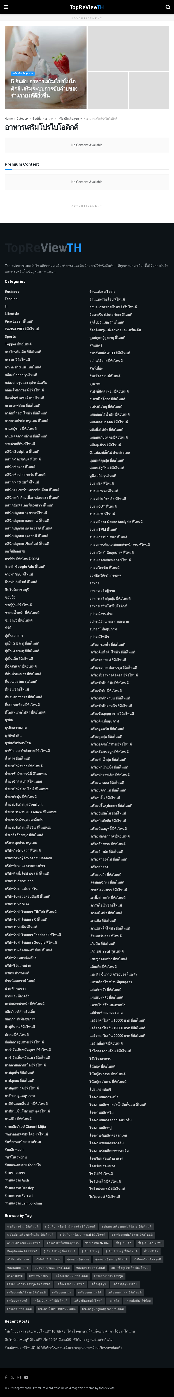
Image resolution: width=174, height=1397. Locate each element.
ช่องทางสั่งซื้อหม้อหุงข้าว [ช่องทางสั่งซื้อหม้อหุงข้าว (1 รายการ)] (63, 1243)
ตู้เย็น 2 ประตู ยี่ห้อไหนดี (22, 643)
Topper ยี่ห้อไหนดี (18, 344)
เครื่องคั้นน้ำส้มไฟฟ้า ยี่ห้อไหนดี (112, 652)
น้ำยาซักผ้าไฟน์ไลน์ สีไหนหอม (27, 789)
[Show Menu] (6, 7)
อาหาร (49, 118)
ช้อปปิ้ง (36, 118)
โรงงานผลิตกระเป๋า (103, 1097)
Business (12, 291)
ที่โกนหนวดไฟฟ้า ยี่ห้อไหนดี (25, 712)
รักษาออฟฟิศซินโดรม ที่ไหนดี (26, 1134)
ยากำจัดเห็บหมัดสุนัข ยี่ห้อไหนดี (28, 1050)
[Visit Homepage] (86, 7)
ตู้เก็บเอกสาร (14, 635)
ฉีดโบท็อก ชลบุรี (17, 589)
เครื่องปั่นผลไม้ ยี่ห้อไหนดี (107, 813)
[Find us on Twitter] (12, 1377)
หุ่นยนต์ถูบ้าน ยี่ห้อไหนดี (106, 468)
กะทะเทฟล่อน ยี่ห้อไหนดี (22, 405)
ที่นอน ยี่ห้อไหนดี (17, 689)
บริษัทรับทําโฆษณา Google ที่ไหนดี (31, 942)
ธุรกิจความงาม (16, 727)
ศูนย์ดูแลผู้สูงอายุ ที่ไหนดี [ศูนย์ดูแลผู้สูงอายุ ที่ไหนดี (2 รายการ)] (111, 1259)
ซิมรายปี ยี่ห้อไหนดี (18, 620)
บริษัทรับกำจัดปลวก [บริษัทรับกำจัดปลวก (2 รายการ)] (48, 1259)
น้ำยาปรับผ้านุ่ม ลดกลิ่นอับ (24, 819)
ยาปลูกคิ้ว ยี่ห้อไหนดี (19, 1073)
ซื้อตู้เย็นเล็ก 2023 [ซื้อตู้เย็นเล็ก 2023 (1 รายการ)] (150, 1243)
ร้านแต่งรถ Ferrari (19, 1195)
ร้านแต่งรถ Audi (17, 1180)
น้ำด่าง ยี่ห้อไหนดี (17, 758)
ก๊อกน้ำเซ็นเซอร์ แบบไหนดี (24, 398)
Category (23, 118)
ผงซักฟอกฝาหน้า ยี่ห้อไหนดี (24, 1004)
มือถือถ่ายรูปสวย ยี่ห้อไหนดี (24, 1042)
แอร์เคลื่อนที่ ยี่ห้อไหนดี (106, 1043)
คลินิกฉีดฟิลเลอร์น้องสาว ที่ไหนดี (29, 505)
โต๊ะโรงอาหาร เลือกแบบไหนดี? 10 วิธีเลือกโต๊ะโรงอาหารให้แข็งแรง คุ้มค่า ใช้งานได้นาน (70, 1331)
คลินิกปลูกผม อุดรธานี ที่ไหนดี (26, 536)
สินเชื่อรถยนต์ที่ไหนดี (104, 376)
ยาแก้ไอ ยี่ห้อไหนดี (18, 1119)
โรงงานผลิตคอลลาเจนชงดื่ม (110, 1120)
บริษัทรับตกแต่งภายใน (21, 888)
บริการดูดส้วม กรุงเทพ (21, 842)
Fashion (11, 299)
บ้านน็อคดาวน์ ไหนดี (20, 981)
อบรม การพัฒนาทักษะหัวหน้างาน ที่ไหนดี (119, 544)
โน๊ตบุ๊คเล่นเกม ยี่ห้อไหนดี (107, 1081)
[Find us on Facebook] (6, 1377)
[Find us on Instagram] (19, 1377)
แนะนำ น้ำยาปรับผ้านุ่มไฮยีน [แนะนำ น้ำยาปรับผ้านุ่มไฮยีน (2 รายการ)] (57, 1309)
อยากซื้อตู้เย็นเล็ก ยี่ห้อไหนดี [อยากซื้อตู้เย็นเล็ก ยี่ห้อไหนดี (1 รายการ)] (130, 1268)
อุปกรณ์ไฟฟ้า (99, 637)
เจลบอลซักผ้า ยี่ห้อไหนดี (106, 882)
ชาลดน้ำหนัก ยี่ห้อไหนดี (22, 612)
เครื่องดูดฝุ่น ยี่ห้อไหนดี (105, 736)
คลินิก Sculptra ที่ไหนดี (22, 451)
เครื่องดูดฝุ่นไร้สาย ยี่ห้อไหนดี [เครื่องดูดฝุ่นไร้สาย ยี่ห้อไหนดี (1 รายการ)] (26, 1293)
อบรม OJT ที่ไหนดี (103, 506)
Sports (10, 336)
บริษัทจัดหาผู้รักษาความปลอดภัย (28, 858)
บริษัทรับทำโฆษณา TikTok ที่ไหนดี (30, 911)
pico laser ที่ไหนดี (19, 321)
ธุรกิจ (9, 720)
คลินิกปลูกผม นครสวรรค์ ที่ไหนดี (28, 528)
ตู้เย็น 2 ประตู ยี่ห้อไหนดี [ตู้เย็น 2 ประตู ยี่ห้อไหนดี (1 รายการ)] (59, 1251)
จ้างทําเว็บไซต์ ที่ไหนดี (21, 582)
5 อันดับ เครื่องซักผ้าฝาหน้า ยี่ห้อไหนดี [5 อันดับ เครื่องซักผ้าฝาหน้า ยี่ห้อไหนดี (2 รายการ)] (70, 1227)
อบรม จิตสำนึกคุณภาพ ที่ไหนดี (111, 552)
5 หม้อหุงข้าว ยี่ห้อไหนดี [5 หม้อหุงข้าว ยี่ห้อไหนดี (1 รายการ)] (23, 1227)
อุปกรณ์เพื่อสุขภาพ (103, 629)
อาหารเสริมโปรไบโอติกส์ (101, 118)
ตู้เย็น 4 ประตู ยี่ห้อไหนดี (22, 651)
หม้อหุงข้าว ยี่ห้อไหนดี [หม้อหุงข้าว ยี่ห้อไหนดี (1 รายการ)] (90, 1268)
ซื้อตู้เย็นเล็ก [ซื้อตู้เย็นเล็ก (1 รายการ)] (124, 1243)
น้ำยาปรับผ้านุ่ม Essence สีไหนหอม (31, 812)
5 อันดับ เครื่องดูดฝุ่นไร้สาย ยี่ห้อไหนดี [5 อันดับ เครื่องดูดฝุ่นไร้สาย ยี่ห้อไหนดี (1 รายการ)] (126, 1227)
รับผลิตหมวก (14, 1149)
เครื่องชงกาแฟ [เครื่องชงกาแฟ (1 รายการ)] (38, 1276)
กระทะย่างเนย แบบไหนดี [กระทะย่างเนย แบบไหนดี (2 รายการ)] (23, 1243)
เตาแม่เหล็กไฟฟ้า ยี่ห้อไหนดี (109, 928)
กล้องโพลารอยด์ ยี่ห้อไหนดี (24, 390)
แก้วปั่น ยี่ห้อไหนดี (102, 943)
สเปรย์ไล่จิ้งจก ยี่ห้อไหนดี (107, 399)
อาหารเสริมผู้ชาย (102, 591)
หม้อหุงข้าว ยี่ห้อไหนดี (105, 445)
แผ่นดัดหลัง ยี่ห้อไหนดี (105, 989)
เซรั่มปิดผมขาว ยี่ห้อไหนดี (108, 890)
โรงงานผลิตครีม (101, 1112)
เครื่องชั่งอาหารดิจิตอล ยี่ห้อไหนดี (113, 675)
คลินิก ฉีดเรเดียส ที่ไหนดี (23, 459)
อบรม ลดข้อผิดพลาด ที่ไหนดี (110, 560)
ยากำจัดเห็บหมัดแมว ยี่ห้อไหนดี (27, 1057)
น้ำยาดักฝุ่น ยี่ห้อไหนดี (21, 796)
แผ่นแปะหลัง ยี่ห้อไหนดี (106, 997)
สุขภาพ (94, 383)
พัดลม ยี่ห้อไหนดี (17, 1034)
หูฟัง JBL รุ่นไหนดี (102, 475)
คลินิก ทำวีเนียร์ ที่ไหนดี (22, 482)
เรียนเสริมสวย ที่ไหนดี (105, 936)
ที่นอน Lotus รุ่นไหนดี (21, 681)
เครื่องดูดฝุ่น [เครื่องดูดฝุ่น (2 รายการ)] (98, 1284)
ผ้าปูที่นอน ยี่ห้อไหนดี (20, 1027)
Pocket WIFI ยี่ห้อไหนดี (22, 329)
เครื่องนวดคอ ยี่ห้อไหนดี (106, 782)
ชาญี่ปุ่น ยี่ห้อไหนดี (18, 605)
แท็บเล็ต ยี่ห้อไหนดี (103, 966)
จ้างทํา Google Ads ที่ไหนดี (25, 566)
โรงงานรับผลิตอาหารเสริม (109, 1150)
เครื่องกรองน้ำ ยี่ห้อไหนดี (107, 644)
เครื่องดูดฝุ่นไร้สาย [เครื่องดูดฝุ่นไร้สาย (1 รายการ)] (125, 1284)
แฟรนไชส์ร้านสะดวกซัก (107, 1005)
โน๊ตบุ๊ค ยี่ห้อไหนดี (102, 1066)
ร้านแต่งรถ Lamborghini (23, 1203)
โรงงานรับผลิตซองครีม (106, 1143)
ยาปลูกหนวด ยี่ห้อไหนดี (22, 1088)
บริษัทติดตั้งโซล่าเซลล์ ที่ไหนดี (27, 873)
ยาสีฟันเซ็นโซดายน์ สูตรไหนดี (27, 1111)
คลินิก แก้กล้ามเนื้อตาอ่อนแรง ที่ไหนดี (32, 497)
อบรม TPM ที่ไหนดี (103, 529)
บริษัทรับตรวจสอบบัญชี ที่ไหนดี (27, 896)
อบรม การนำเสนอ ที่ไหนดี (108, 537)
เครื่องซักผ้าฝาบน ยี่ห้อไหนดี (109, 698)
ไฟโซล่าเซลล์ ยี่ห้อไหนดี (107, 1189)
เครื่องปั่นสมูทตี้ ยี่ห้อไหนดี (108, 828)
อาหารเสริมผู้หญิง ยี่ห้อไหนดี (109, 598)
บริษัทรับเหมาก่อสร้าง (20, 957)
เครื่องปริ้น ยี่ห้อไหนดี (104, 798)
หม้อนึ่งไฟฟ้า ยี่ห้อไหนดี (106, 429)
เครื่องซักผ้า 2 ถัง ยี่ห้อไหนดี (109, 683)
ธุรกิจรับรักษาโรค (18, 743)
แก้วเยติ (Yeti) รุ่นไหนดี (106, 951)
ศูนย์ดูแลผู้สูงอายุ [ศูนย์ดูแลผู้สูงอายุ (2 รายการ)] (78, 1259)
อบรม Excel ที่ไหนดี (103, 491)
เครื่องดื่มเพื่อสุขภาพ (24, 77)
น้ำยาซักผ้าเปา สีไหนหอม (23, 781)
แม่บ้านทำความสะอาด (106, 1012)
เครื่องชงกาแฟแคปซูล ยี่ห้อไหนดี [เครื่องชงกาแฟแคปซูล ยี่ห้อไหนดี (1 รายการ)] (28, 1284)
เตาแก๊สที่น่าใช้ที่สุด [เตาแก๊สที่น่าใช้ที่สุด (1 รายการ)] (138, 1301)
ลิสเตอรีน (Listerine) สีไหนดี (110, 314)
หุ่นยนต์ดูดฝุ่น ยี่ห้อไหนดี (106, 460)
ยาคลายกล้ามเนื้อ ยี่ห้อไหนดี (25, 1065)
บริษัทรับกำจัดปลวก (19, 881)
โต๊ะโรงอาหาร (100, 1058)
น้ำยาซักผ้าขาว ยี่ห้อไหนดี (24, 766)
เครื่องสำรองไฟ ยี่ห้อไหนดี (108, 859)
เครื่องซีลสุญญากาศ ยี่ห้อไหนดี (111, 713)
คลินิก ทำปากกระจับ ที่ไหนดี (25, 474)
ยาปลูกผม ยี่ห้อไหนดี (19, 1080)
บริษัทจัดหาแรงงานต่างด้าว (25, 865)
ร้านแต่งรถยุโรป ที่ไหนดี (107, 299)
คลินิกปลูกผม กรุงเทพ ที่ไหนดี (26, 513)
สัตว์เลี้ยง (96, 368)
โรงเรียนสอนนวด (102, 1166)
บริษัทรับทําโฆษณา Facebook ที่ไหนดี (33, 934)
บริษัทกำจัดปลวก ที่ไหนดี (23, 850)
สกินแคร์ (95, 345)
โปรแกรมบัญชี (100, 1089)
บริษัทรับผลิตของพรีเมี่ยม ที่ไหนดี (28, 950)
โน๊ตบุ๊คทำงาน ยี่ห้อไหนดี (107, 1074)
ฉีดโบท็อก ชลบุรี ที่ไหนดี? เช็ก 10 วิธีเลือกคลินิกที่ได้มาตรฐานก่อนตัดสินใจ (58, 1339)
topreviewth (23, 1388)
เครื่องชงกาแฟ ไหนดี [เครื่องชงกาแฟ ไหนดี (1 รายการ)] (70, 1284)
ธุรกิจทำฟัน (13, 735)
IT (6, 306)
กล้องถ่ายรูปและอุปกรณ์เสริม (26, 382)
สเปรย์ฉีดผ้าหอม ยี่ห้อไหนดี (109, 391)
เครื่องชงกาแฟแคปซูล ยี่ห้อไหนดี (113, 667)
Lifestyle (12, 313)
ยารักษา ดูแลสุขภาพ (20, 1096)
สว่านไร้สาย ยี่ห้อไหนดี (106, 360)
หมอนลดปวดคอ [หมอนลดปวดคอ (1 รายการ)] (17, 1268)
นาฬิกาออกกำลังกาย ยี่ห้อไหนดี (27, 750)
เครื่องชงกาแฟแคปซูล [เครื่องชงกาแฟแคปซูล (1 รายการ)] (108, 1276)
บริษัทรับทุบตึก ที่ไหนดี (21, 927)
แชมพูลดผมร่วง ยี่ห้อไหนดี (108, 959)
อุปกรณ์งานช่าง (100, 614)
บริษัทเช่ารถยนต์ (17, 973)
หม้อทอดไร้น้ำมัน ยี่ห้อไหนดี (109, 414)
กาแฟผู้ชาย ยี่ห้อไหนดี (21, 428)
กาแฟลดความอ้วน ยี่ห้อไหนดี (26, 436)
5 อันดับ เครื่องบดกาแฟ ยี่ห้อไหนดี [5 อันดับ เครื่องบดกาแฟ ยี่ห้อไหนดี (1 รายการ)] (82, 1235)
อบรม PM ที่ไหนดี (102, 514)
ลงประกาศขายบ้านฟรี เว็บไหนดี (113, 307)
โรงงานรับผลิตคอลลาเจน (108, 1135)
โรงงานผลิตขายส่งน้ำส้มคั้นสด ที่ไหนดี (117, 1104)
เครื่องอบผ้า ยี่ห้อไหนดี (105, 874)
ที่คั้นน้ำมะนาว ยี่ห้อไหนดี (23, 674)
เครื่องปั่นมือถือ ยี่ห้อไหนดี (107, 821)
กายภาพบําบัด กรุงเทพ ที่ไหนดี (26, 421)
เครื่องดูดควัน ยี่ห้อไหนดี (106, 729)
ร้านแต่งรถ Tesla (102, 291)
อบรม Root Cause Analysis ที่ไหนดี (116, 521)
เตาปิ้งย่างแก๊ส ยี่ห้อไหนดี (107, 897)
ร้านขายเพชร (15, 1172)
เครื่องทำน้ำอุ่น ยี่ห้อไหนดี (107, 759)
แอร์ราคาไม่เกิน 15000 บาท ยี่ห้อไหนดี (117, 1028)
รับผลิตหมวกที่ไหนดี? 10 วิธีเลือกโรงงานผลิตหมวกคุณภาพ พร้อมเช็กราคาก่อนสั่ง (63, 1347)
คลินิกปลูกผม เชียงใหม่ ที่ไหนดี (27, 543)
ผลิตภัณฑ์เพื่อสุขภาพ (20, 1019)
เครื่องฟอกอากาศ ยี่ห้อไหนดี (109, 836)
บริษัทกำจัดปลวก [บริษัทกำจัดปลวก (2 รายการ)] (18, 1259)
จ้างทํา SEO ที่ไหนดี (19, 574)
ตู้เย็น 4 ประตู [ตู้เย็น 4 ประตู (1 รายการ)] (90, 1251)
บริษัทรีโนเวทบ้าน (18, 965)
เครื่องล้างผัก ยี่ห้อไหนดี (106, 851)
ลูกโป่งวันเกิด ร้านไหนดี (106, 322)
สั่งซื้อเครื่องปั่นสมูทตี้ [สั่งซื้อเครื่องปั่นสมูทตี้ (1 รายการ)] (147, 1259)
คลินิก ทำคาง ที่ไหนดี (20, 467)
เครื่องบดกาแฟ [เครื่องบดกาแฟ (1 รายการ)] (62, 1293)
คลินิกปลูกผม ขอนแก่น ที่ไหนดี (27, 520)
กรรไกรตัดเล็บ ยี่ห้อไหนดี (23, 352)
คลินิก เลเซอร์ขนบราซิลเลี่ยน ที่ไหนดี (32, 490)
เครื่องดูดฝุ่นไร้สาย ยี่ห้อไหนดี (110, 744)
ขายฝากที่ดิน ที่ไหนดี (20, 444)
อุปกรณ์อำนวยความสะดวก (109, 621)
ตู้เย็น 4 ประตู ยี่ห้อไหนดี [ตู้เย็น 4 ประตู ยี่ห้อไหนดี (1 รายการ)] (122, 1251)
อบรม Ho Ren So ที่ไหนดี (107, 498)
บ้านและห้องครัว (17, 996)
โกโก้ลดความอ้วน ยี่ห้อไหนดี (110, 1051)
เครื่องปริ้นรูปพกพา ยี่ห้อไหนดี (110, 805)
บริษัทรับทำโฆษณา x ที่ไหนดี (26, 919)
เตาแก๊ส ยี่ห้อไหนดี (102, 920)
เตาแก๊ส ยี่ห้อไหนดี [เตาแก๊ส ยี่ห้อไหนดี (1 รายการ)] (19, 1309)
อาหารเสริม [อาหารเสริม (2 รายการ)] (15, 1276)
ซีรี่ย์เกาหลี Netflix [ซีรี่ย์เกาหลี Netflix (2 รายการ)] (97, 1243)
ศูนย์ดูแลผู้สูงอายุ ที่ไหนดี (107, 337)
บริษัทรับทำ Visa (17, 904)
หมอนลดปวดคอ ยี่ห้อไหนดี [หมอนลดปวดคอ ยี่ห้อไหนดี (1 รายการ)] (52, 1268)
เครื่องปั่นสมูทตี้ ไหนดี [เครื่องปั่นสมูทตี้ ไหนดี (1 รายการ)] (88, 1301)
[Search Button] (168, 7)
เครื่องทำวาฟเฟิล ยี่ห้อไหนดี (109, 775)
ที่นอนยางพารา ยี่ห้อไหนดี (23, 697)
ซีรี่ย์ (8, 628)
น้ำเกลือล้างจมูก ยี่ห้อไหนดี (24, 835)
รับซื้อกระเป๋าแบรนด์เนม (23, 1142)
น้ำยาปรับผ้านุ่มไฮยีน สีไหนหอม (28, 827)
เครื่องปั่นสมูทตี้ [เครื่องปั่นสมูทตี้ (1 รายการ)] (17, 1301)
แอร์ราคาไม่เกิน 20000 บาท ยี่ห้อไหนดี (117, 1035)
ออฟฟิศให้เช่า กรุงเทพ (105, 575)
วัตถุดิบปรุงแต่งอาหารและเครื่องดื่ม (115, 330)
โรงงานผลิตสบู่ (100, 1127)
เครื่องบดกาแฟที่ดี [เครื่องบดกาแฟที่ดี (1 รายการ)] (90, 1293)
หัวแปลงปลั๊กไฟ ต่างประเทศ (109, 452)
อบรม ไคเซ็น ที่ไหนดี (104, 567)
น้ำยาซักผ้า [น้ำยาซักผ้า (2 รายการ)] (151, 1251)
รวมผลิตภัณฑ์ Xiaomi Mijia (25, 1126)
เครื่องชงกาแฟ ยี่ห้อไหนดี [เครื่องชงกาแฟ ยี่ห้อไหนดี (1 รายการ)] (71, 1276)
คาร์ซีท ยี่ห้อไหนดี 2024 (22, 559)
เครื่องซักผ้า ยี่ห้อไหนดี (105, 690)
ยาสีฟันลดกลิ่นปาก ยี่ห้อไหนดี (26, 1103)
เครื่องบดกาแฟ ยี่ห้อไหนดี (107, 790)
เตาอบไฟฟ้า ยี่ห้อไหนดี (105, 913)
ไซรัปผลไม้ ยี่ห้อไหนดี (105, 1181)
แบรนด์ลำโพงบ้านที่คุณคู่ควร (110, 982)
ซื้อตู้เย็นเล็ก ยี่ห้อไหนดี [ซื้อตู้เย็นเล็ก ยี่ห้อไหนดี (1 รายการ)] (22, 1251)
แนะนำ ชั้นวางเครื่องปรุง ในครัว (113, 974)
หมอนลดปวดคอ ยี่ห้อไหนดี (108, 422)
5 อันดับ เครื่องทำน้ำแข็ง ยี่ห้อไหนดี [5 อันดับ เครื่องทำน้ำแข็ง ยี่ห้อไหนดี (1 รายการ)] (30, 1235)
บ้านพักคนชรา (15, 988)
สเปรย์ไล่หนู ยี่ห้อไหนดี (105, 406)
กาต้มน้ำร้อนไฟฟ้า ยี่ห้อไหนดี (26, 413)
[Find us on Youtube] (26, 1377)
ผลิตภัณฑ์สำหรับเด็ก (20, 1011)
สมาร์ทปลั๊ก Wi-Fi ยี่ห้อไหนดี (109, 353)
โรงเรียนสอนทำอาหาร (106, 1158)
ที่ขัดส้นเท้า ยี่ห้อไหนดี (21, 666)
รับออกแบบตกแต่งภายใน (23, 1165)
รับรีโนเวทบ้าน (16, 1157)
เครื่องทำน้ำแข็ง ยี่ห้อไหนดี (108, 767)
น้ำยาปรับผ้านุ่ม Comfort (24, 804)
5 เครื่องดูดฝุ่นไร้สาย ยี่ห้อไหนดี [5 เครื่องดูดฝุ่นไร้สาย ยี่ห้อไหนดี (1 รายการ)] (132, 1235)
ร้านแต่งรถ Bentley (19, 1188)
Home (9, 118)
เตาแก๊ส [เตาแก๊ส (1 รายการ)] (114, 1301)
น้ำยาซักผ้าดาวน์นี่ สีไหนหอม (26, 773)
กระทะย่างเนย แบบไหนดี (23, 367)
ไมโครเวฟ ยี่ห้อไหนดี (104, 1196)
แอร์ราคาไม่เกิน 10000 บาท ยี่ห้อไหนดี (117, 1020)
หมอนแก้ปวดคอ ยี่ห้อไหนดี (108, 437)
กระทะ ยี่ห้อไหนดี (17, 359)
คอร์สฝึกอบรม (15, 551)
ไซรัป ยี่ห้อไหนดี (101, 1173)
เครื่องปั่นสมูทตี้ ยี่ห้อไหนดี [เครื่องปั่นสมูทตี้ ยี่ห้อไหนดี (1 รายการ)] (50, 1301)
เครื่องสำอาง (98, 867)
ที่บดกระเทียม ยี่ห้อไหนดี (22, 704)
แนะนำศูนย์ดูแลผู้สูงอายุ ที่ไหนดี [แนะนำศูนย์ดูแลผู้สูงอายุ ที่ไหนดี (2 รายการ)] (103, 1309)
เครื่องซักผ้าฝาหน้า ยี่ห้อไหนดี (110, 706)
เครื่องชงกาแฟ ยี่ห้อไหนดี (107, 660)
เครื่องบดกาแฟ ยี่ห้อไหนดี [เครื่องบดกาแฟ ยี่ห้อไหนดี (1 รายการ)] (125, 1293)
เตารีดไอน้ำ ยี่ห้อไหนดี (105, 905)
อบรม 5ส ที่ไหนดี (101, 483)
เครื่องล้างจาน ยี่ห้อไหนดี (107, 844)
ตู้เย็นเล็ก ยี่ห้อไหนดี (19, 658)
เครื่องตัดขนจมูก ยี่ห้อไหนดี (109, 752)
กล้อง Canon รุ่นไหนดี (21, 375)
